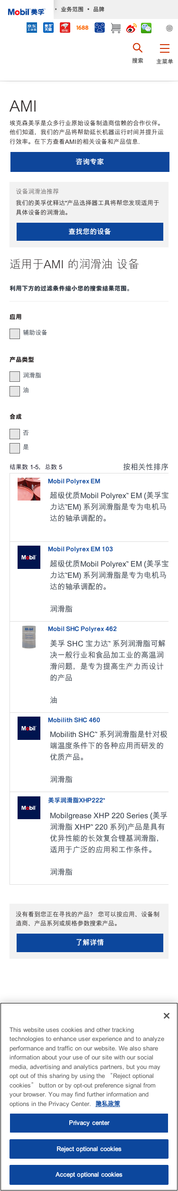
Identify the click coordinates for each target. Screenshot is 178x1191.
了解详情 (89, 942)
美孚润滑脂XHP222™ (76, 800)
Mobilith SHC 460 (74, 720)
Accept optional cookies (89, 1174)
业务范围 (72, 9)
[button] (164, 59)
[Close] (166, 1015)
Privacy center (89, 1122)
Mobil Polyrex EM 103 (80, 549)
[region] (89, 1096)
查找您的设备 (89, 231)
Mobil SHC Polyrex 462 (82, 629)
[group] (84, 333)
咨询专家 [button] (89, 162)
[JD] (64, 28)
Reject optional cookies (89, 1149)
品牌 (98, 9)
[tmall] (48, 28)
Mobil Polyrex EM (74, 481)
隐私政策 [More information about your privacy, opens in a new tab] (107, 1103)
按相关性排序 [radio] (146, 467)
